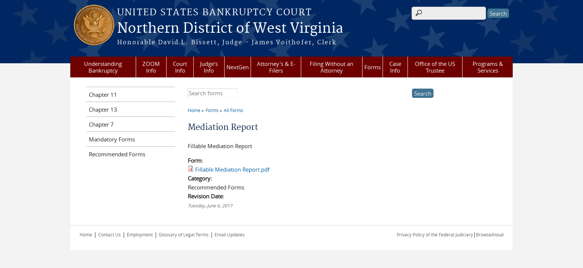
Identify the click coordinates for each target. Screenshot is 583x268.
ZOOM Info (151, 67)
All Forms (233, 110)
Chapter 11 (103, 94)
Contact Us (109, 234)
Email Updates (230, 234)
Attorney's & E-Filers (276, 67)
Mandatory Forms (112, 139)
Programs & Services (488, 67)
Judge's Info (209, 67)
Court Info (180, 67)
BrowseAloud (489, 234)
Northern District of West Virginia (230, 28)
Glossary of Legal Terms (184, 234)
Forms (372, 67)
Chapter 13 (103, 109)
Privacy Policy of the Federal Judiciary (435, 234)
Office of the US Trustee (435, 67)
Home (194, 110)
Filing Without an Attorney (331, 67)
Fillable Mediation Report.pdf (232, 169)
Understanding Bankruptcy (103, 67)
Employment (140, 234)
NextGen (237, 67)
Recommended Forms (117, 154)
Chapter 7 (101, 124)
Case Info (395, 67)
